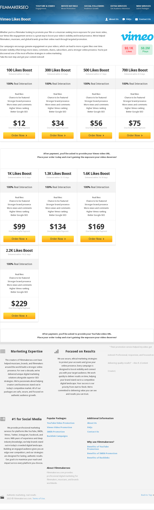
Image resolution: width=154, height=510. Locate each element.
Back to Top (146, 495)
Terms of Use (38, 498)
